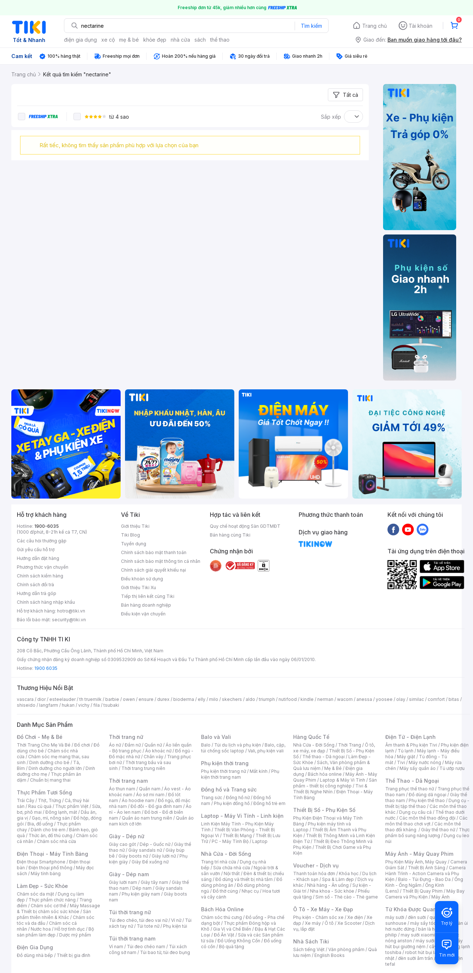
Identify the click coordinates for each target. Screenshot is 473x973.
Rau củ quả (40, 806)
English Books (329, 955)
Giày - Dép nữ (126, 836)
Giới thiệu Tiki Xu (138, 587)
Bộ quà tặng (231, 946)
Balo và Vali (216, 737)
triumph (267, 699)
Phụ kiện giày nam (141, 894)
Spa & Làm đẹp (338, 879)
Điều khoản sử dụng (142, 578)
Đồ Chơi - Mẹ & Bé (40, 737)
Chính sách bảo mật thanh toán (153, 552)
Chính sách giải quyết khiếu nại (153, 570)
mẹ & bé (129, 40)
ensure (146, 699)
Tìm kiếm (311, 26)
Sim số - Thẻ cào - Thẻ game (346, 897)
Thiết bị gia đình (73, 955)
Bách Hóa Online (222, 909)
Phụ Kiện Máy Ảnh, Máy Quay (416, 862)
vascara (25, 699)
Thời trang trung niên (143, 768)
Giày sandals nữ (145, 850)
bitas (454, 699)
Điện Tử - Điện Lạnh (410, 737)
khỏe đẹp (154, 40)
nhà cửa (180, 40)
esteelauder (62, 699)
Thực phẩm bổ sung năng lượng (427, 832)
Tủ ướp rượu (452, 768)
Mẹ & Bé (333, 768)
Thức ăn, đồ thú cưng (50, 835)
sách (200, 40)
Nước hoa (41, 929)
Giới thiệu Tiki (135, 526)
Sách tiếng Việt (309, 949)
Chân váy (153, 756)
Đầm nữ (133, 745)
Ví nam (116, 946)
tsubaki (111, 705)
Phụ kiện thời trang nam (240, 774)
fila (96, 705)
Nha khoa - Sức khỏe (332, 891)
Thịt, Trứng (49, 800)
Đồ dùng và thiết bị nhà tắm (244, 879)
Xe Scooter (349, 923)
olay (400, 699)
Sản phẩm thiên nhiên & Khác (54, 914)
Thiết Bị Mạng (237, 835)
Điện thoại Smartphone (41, 862)
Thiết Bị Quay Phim (422, 891)
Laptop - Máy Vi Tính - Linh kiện (242, 816)
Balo (206, 745)
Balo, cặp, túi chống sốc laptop (243, 747)
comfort (436, 699)
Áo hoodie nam (138, 800)
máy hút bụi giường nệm (424, 943)
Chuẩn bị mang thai (50, 780)
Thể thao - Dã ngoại (323, 756)
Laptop (260, 841)
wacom (345, 699)
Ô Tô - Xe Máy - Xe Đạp (323, 909)
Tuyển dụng (133, 543)
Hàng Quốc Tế (311, 737)
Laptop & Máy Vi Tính (342, 780)
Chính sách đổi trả (35, 584)
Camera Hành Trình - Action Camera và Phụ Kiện (425, 873)
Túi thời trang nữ (130, 912)
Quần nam (149, 788)
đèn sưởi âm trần (415, 958)
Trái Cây (25, 800)
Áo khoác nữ (158, 750)
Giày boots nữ (133, 856)
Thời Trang (349, 745)
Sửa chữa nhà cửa (231, 867)
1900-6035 (46, 526)
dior (41, 699)
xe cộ (108, 40)
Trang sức (211, 797)
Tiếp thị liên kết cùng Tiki (147, 596)
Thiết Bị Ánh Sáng (426, 867)
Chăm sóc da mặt (35, 894)
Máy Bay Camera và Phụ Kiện (425, 894)
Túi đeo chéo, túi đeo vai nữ (138, 920)
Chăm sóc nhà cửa (56, 841)
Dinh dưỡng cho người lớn (55, 768)
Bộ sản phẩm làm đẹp (55, 932)
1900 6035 (45, 668)
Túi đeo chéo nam (146, 946)
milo (213, 699)
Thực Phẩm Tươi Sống (44, 792)
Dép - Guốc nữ (155, 844)
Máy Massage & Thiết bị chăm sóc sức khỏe (58, 908)
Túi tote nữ (148, 926)
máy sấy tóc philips (430, 923)
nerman (325, 699)
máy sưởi (394, 917)
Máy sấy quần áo (418, 768)
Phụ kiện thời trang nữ (223, 771)
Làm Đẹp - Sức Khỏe (42, 886)
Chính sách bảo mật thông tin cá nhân (160, 561)
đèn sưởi (417, 917)
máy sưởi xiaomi (433, 940)
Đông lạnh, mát (61, 812)
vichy (84, 705)
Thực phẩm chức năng (52, 900)
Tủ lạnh (405, 750)
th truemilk (90, 699)
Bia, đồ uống (40, 824)
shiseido (26, 705)
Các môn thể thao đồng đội (427, 818)
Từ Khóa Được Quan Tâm (417, 909)
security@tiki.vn (69, 619)
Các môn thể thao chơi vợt (426, 821)
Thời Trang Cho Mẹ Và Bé (44, 745)
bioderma (183, 699)
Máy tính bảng (46, 873)
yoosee (384, 699)
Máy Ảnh (440, 897)
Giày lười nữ (164, 856)
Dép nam (142, 888)
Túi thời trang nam (132, 938)
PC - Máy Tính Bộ (230, 841)
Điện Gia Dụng (35, 947)
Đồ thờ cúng (225, 891)
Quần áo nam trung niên (147, 818)
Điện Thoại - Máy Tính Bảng (52, 854)
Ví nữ (176, 920)
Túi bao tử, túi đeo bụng (165, 952)
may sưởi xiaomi (418, 935)
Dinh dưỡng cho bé (49, 762)
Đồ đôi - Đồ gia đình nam (156, 806)
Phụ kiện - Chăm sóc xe (318, 917)
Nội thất (232, 873)
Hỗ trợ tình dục (69, 929)
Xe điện (355, 917)
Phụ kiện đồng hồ (232, 803)
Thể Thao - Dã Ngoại (412, 781)
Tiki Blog (130, 535)
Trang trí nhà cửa (218, 862)
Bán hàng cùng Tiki (230, 535)
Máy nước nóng (425, 762)
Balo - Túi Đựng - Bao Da (424, 879)
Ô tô (329, 923)
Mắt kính (259, 771)
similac (416, 699)
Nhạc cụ (250, 891)
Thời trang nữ (126, 737)
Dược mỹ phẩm (75, 935)
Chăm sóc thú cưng (221, 917)
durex (163, 699)
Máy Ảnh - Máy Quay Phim (419, 854)
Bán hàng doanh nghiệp (146, 605)
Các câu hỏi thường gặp (42, 540)
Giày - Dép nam (129, 874)
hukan (68, 705)
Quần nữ (153, 745)
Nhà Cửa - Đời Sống (226, 854)
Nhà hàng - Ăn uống (328, 885)
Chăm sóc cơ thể (48, 905)
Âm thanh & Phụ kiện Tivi (411, 745)
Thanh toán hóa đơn (314, 873)
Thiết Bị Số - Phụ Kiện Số (324, 810)
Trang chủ (374, 26)
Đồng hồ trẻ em (269, 803)
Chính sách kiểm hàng (40, 576)
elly (201, 699)
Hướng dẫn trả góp (36, 593)
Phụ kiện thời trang (225, 763)
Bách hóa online (325, 774)
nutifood (288, 699)
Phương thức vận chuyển (42, 567)
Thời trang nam (128, 781)
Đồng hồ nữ (238, 797)
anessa (364, 699)
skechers (232, 699)
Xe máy (313, 923)
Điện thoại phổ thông (50, 867)
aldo (250, 699)
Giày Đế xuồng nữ (150, 862)
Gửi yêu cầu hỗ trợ (35, 549)
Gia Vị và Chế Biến (232, 929)
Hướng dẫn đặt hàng (38, 558)
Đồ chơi (82, 745)
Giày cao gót (122, 844)
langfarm (48, 705)
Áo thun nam (122, 788)
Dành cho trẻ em (48, 829)
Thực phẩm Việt (71, 806)
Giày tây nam (154, 882)
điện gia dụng (80, 40)
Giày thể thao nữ (438, 829)
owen (129, 699)
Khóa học (349, 873)
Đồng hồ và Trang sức (229, 789)
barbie (112, 699)
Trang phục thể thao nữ (409, 788)
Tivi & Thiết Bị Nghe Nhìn (330, 788)
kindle (307, 699)
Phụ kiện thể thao (427, 800)
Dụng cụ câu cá (415, 812)
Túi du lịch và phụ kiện (237, 745)
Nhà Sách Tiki (311, 941)
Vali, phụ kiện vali (266, 750)
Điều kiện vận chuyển (143, 614)
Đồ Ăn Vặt (224, 935)
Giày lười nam (123, 882)
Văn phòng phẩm (346, 949)
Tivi (401, 762)
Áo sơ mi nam (150, 794)
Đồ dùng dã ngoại (427, 794)
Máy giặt (406, 756)
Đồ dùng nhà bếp (35, 955)
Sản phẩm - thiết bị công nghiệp (335, 783)
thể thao (220, 40)
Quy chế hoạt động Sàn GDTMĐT (245, 526)
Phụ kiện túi (175, 926)
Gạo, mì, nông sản (51, 818)
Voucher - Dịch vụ (315, 865)
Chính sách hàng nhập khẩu (46, 602)
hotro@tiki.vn (71, 611)
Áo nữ (115, 745)
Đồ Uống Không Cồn (238, 940)
